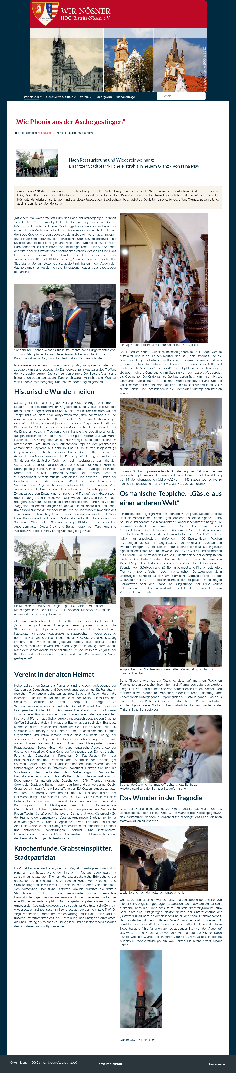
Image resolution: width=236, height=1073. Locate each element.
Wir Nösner (45, 132)
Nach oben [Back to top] (217, 1064)
